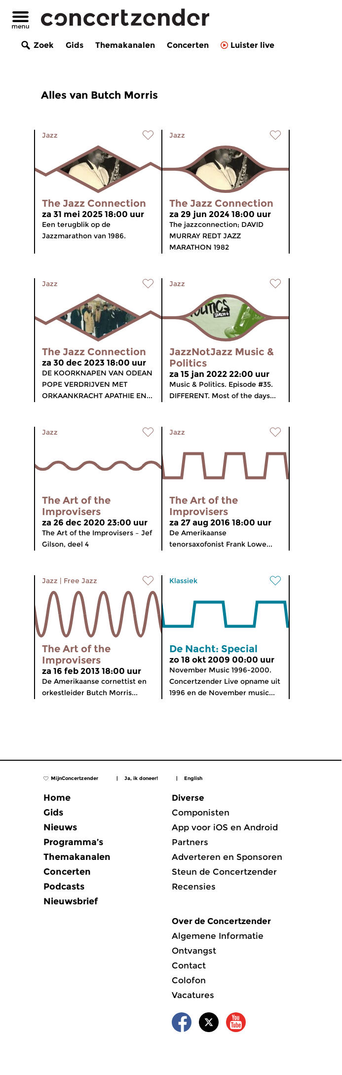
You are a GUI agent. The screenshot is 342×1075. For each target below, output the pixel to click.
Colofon (189, 980)
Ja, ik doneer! (141, 778)
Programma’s (73, 842)
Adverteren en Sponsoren (227, 857)
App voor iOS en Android (225, 827)
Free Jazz (80, 580)
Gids (74, 45)
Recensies (194, 886)
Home (57, 797)
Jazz (50, 135)
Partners (190, 842)
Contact (189, 965)
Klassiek (183, 580)
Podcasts (63, 886)
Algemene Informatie (218, 936)
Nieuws (60, 827)
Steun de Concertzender (224, 872)
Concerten (188, 45)
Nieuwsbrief (70, 901)
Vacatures (193, 995)
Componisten (200, 812)
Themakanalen (125, 45)
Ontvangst (194, 951)
